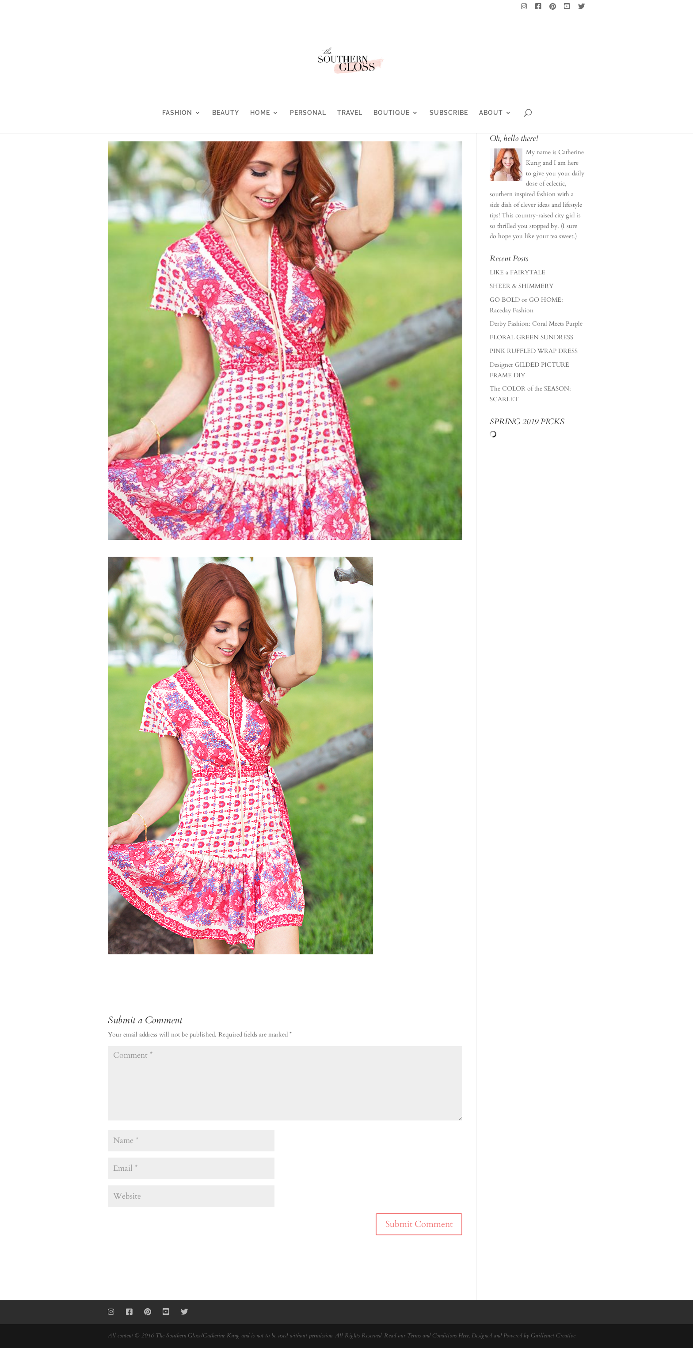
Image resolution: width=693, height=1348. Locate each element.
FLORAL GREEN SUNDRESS (531, 337)
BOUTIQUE (391, 113)
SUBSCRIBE (449, 113)
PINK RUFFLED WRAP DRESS (534, 351)
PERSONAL (308, 113)
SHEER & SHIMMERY (521, 286)
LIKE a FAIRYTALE (517, 272)
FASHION (177, 113)
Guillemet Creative (553, 1336)
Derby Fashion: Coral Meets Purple (536, 323)
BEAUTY (225, 113)
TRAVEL (349, 113)
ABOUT (491, 113)
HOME (260, 113)
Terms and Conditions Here (438, 1336)
